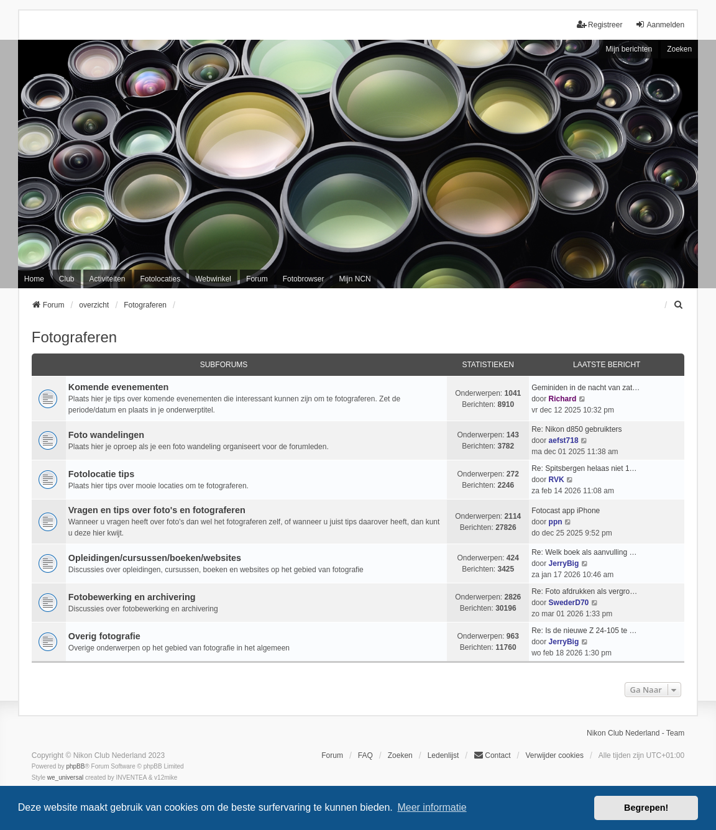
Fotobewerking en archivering (132, 597)
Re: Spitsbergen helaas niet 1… (583, 468)
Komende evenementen (118, 387)
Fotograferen (74, 337)
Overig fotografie (104, 636)
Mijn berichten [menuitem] (628, 49)
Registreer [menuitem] (599, 24)
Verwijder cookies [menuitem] (555, 755)
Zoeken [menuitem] (400, 755)
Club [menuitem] (67, 279)
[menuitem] (678, 305)
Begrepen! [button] (646, 808)
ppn (555, 522)
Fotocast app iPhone (565, 510)
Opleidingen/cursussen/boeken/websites (154, 558)
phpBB (75, 766)
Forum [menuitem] (257, 279)
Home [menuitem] (34, 279)
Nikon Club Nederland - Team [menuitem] (635, 733)
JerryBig (564, 563)
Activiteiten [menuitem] (108, 279)
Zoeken (679, 49)
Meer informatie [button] (431, 807)
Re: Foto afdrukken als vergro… (584, 591)
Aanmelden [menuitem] (659, 24)
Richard (563, 398)
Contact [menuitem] (492, 755)
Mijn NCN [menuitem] (354, 279)
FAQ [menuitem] (365, 755)
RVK (556, 479)
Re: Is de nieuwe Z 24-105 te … (583, 630)
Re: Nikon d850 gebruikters (576, 429)
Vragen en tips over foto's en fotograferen (157, 510)
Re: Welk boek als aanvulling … (583, 552)
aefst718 (564, 440)
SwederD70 (569, 602)
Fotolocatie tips (101, 474)
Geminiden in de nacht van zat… (585, 387)
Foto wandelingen (106, 435)
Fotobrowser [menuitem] (303, 279)
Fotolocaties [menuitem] (160, 279)
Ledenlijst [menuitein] (443, 755)
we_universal (65, 777)
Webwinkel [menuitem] (213, 279)
